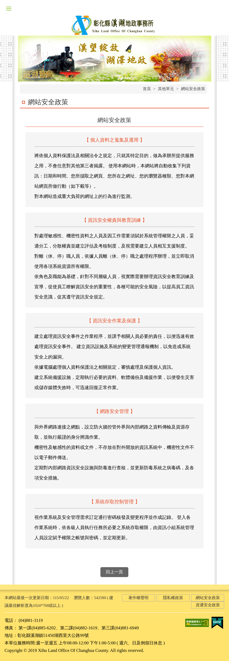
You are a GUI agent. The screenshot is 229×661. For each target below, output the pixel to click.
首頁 (147, 89)
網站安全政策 (193, 89)
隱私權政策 (173, 598)
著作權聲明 (138, 598)
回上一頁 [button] (114, 571)
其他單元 (166, 89)
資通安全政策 (208, 605)
